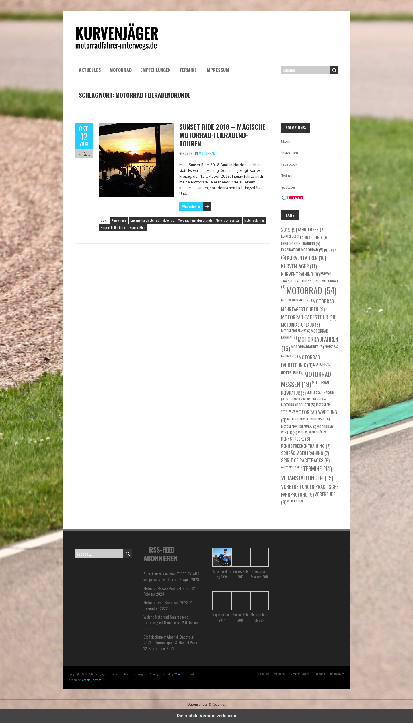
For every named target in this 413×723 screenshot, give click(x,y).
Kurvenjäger (119, 220)
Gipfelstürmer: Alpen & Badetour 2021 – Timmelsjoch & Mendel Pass (170, 640)
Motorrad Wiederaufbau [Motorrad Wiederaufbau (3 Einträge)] (298, 426)
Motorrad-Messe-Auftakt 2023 (166, 588)
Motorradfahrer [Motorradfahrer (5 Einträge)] (307, 347)
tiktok (285, 141)
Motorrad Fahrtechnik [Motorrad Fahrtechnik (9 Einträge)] (300, 361)
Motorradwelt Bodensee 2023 (165, 602)
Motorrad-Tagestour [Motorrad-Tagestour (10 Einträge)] (309, 317)
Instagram (289, 152)
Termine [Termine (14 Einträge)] (317, 468)
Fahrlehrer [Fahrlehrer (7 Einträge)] (311, 229)
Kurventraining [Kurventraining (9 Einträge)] (300, 274)
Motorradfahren (254, 220)
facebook (289, 164)
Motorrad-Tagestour (228, 220)
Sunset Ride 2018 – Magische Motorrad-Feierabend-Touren (222, 134)
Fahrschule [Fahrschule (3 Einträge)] (290, 236)
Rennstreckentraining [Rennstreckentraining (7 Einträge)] (305, 445)
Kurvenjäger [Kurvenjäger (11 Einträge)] (299, 266)
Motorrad (121, 70)
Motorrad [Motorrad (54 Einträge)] (311, 290)
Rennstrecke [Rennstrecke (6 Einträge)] (295, 438)
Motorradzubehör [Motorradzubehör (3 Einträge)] (312, 432)
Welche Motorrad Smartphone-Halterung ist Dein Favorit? (166, 619)
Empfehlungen (155, 70)
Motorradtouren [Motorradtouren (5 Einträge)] (298, 405)
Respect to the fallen (113, 227)
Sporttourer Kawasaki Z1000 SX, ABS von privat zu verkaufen (171, 576)
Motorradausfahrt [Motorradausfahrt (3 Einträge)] (295, 330)
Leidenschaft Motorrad (144, 220)
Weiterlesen (191, 206)
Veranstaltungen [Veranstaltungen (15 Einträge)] (307, 478)
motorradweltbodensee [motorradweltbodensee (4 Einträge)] (308, 419)
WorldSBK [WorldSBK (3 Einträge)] (295, 501)
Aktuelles (90, 70)
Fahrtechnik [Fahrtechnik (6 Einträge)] (314, 237)
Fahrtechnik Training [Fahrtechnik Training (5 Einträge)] (300, 243)
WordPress (180, 674)
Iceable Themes (91, 680)
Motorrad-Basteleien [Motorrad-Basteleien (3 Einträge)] (296, 299)
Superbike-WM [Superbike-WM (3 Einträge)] (291, 466)
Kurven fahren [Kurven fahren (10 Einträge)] (306, 257)
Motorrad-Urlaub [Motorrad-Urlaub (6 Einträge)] (300, 324)
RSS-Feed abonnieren (160, 553)
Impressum (217, 70)
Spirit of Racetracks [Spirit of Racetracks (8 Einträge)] (305, 460)
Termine (188, 70)
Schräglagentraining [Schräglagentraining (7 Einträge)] (305, 452)
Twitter (287, 175)
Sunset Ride (137, 227)
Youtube (288, 187)
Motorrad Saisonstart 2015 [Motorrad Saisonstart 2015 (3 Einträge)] (306, 398)
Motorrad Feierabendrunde (195, 220)
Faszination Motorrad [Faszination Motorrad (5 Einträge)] (302, 250)
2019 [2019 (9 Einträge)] (289, 229)
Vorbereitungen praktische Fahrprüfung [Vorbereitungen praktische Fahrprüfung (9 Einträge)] (309, 490)
